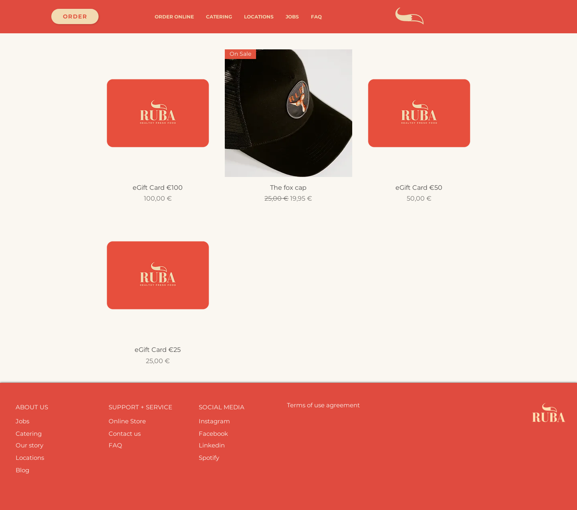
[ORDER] (75, 16)
